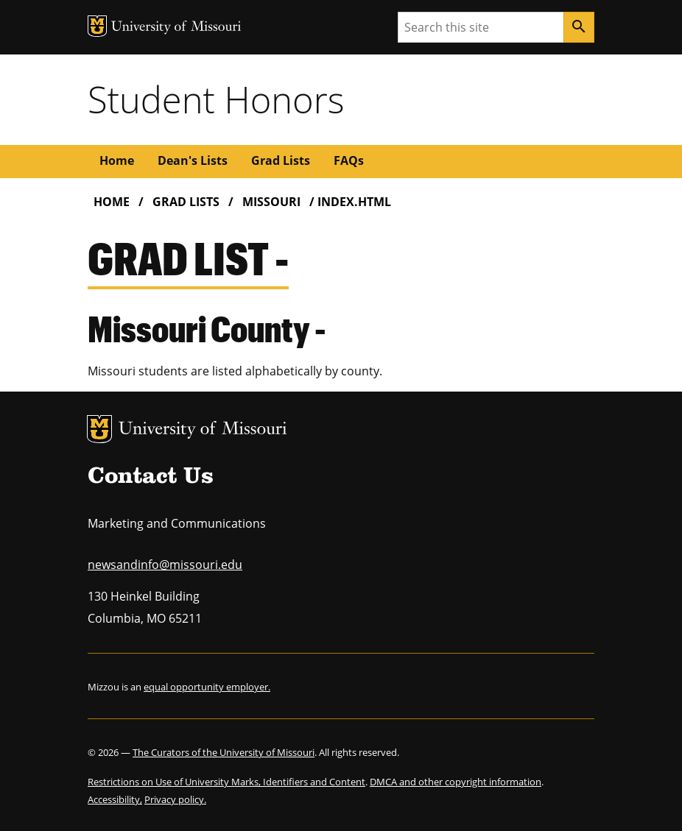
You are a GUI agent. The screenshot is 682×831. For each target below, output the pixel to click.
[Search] (578, 27)
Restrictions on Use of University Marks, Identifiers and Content (226, 781)
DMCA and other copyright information (455, 781)
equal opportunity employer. (207, 686)
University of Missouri (203, 430)
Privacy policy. (175, 799)
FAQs (349, 160)
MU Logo (99, 429)
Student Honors (216, 99)
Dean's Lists (193, 160)
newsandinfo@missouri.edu (165, 564)
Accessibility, (115, 799)
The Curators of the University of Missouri (223, 752)
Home (116, 160)
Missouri (271, 202)
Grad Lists (280, 160)
